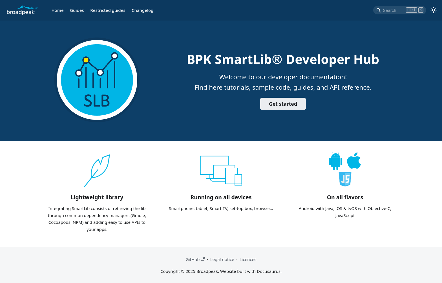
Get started (283, 103)
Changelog (142, 10)
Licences (248, 259)
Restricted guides (107, 10)
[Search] (399, 10)
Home (57, 10)
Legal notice (222, 259)
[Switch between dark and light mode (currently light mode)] (433, 10)
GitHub (195, 259)
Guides (77, 10)
